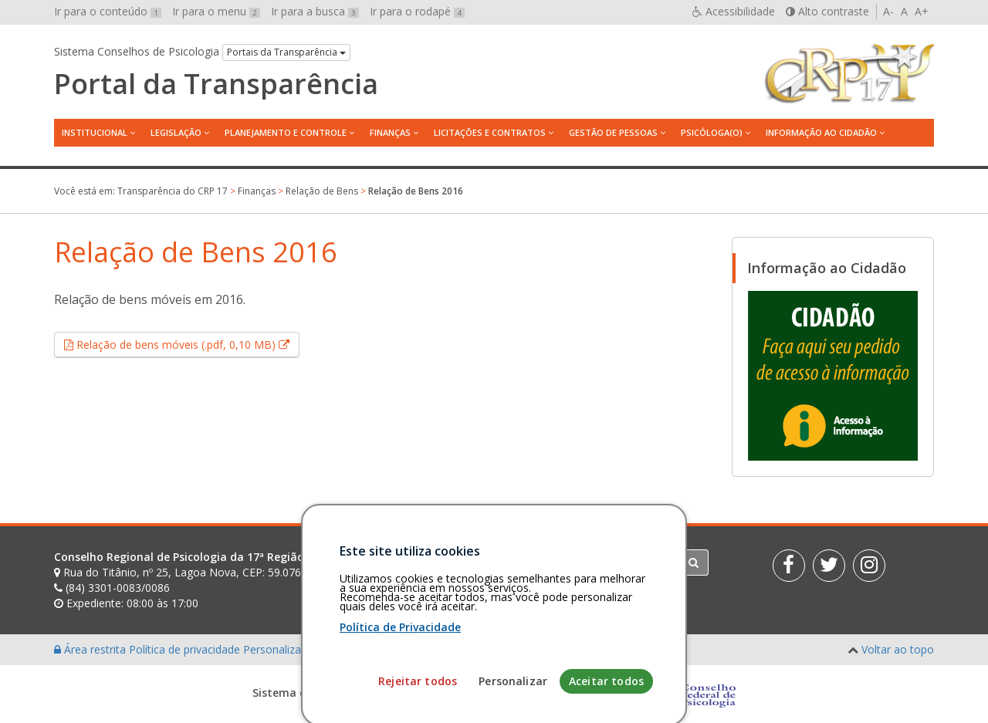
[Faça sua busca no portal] (555, 562)
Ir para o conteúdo (107, 11)
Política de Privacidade (400, 690)
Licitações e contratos (490, 132)
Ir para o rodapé (417, 11)
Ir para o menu (216, 11)
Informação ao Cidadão (821, 132)
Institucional (94, 132)
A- (888, 11)
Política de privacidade (186, 649)
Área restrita (91, 649)
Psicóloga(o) (712, 132)
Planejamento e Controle (286, 132)
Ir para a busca (315, 11)
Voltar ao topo (897, 649)
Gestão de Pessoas (613, 132)
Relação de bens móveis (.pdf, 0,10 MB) (186, 344)
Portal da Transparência (216, 84)
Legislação (176, 132)
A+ (922, 11)
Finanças (390, 132)
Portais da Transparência (286, 52)
